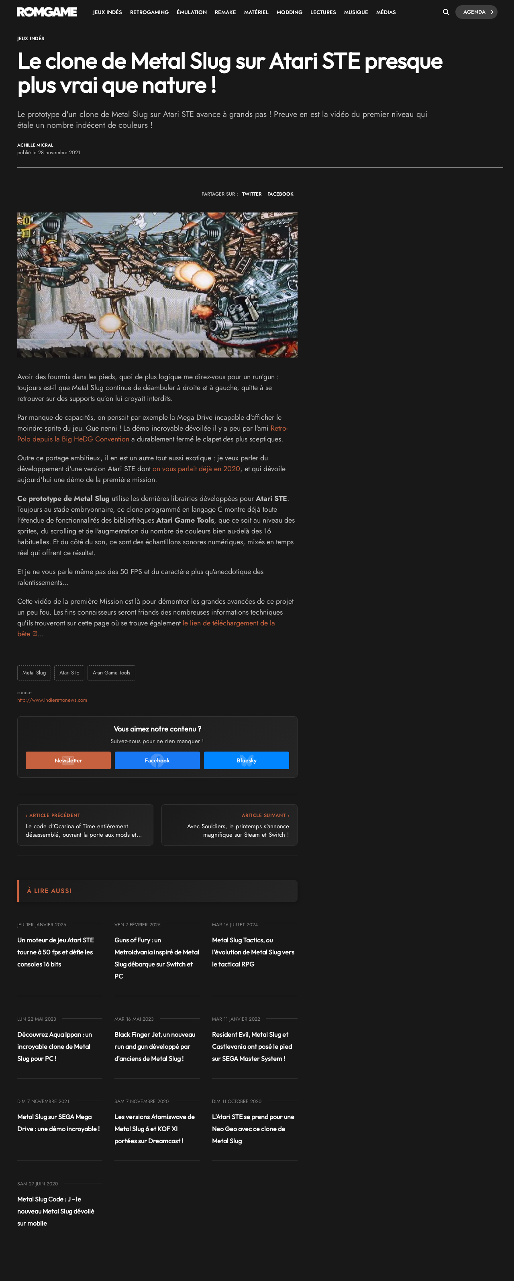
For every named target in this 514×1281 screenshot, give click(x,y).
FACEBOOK (280, 194)
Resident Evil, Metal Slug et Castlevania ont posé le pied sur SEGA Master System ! (252, 1046)
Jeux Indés (107, 12)
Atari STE (69, 672)
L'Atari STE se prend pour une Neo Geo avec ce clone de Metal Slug (253, 1129)
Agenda (478, 12)
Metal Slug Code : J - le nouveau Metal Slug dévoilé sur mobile (55, 1211)
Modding (289, 12)
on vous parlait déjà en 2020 (196, 469)
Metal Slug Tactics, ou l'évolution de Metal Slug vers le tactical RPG (253, 952)
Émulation (192, 12)
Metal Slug (34, 672)
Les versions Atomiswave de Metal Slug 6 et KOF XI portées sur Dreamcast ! (154, 1129)
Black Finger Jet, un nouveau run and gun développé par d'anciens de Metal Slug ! (154, 1046)
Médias (386, 12)
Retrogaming (149, 12)
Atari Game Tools (111, 672)
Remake (225, 12)
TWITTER (251, 194)
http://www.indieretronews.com (52, 700)
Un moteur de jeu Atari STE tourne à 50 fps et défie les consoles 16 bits (55, 952)
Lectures (323, 12)
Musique (356, 12)
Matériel (256, 12)
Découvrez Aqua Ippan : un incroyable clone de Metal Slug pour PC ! (54, 1046)
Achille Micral (35, 145)
